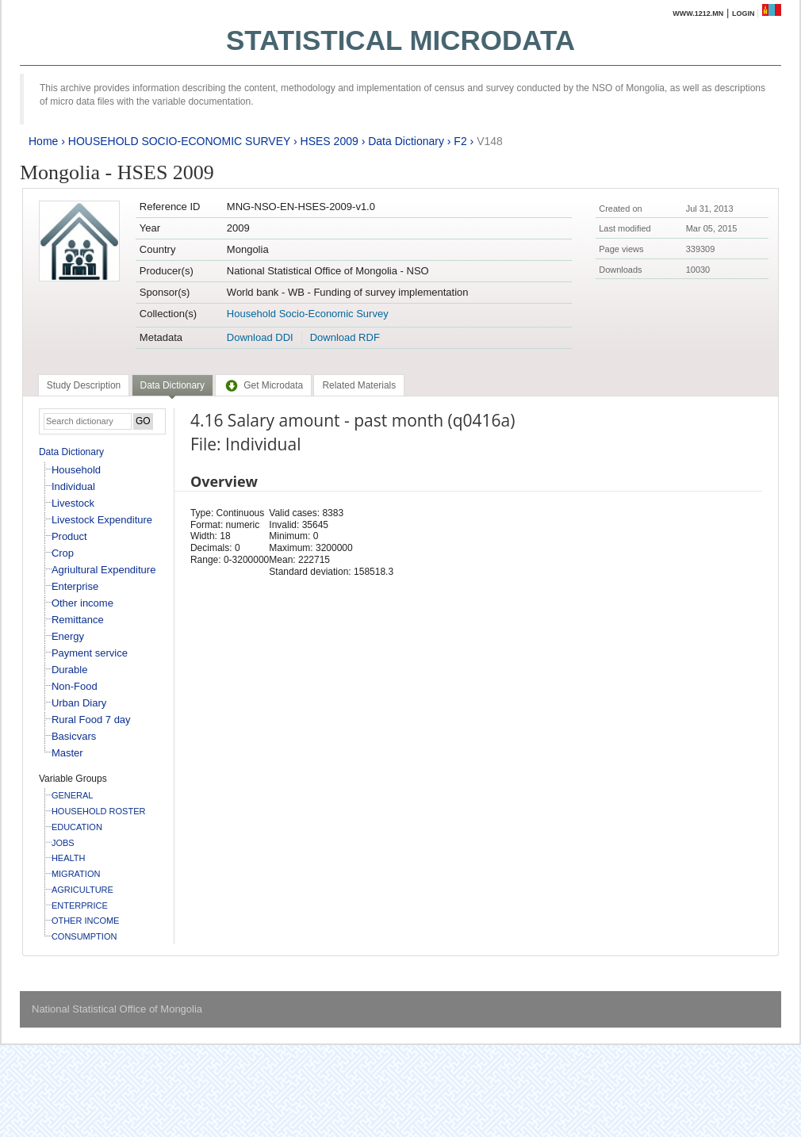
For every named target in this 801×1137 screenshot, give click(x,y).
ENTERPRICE (80, 905)
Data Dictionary (406, 141)
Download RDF (345, 337)
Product (69, 536)
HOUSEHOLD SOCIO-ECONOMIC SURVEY (179, 141)
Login (743, 13)
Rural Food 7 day (91, 719)
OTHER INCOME (86, 920)
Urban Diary (79, 703)
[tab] (83, 385)
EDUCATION (77, 827)
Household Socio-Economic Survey (308, 314)
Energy (68, 636)
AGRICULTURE (82, 889)
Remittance (78, 620)
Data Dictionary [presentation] (172, 385)
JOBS (63, 843)
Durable (70, 670)
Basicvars (74, 736)
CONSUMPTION (84, 936)
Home (43, 141)
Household (76, 470)
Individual (73, 486)
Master (67, 753)
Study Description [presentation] (84, 385)
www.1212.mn (698, 13)
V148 (490, 141)
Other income (82, 603)
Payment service (90, 653)
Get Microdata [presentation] (263, 385)
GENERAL (73, 795)
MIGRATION (76, 874)
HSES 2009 (329, 141)
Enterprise (75, 586)
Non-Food (75, 686)
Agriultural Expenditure (104, 570)
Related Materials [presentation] (359, 385)
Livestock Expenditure (102, 520)
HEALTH (69, 858)
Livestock (73, 503)
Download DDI (260, 337)
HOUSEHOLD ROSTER (99, 811)
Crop (63, 553)
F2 (460, 141)
